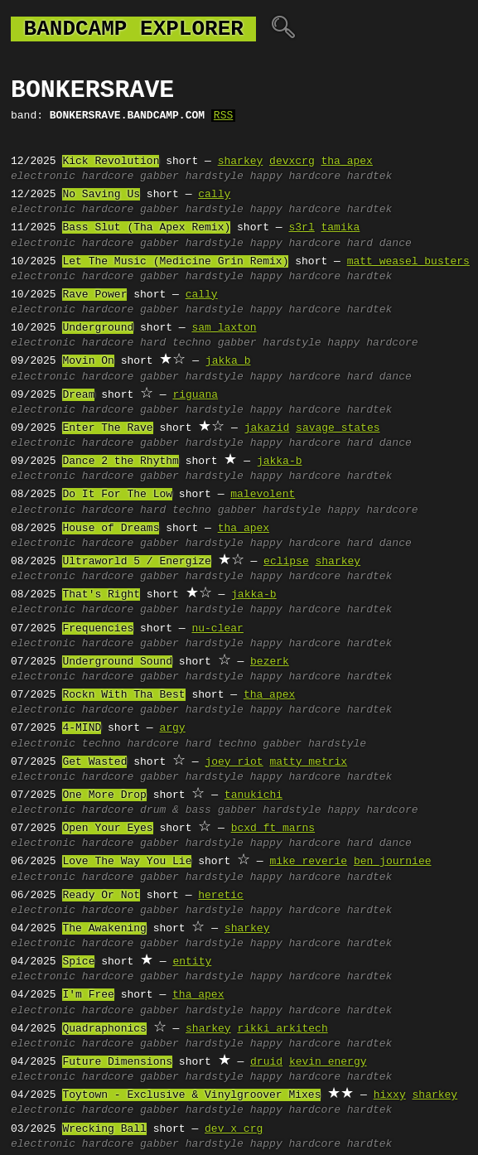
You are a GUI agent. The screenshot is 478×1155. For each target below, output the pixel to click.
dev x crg (234, 1129)
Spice (78, 961)
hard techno (175, 343)
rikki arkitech (282, 1029)
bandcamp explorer (133, 29)
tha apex (346, 161)
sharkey (240, 161)
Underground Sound (117, 662)
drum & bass (175, 810)
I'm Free (87, 995)
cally (214, 194)
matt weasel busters (408, 261)
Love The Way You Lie (126, 861)
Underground (97, 328)
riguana (195, 395)
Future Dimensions (117, 1062)
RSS (223, 116)
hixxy (390, 1095)
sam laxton (223, 328)
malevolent (262, 494)
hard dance (379, 243)
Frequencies (97, 628)
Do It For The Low (117, 494)
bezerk (269, 662)
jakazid (267, 428)
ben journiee (393, 861)
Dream (78, 395)
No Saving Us (101, 194)
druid (266, 1062)
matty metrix (308, 762)
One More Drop (104, 795)
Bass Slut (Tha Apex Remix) (146, 227)
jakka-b (279, 461)
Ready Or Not (101, 895)
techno (101, 744)
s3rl (301, 227)
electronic (43, 176)
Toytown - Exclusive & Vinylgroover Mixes (191, 1095)
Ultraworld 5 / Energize (136, 561)
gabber (159, 176)
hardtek (370, 176)
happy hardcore (295, 176)
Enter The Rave (107, 428)
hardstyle (215, 176)
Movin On (87, 361)
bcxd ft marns (273, 828)
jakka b (228, 361)
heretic (221, 895)
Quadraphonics (104, 1029)
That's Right (101, 594)
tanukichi (253, 795)
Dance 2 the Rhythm (120, 461)
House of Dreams (110, 528)
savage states (337, 428)
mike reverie (308, 861)
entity (191, 961)
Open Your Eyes (107, 828)
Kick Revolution (110, 161)
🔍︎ (283, 29)
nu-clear (217, 628)
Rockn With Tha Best (123, 695)
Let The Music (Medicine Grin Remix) (175, 261)
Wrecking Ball (104, 1129)
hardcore (107, 176)
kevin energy (328, 1062)
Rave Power (94, 295)
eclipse (286, 561)
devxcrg (292, 161)
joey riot (234, 762)
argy (172, 728)
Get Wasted (94, 762)
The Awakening (104, 928)
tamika (340, 227)
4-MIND (81, 728)
